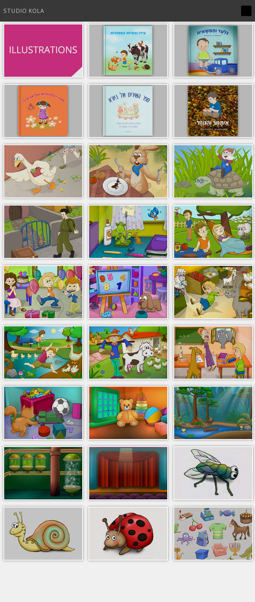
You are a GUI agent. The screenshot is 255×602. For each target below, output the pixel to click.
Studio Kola (23, 11)
